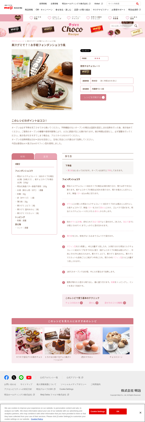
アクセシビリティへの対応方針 (18, 389)
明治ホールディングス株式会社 (76, 4)
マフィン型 (71, 246)
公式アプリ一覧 (75, 377)
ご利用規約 (96, 384)
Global (98, 4)
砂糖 (80, 222)
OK (118, 411)
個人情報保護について (46, 384)
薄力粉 (70, 170)
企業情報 (54, 4)
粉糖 (113, 282)
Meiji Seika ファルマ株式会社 (54, 395)
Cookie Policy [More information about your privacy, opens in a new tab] (37, 419)
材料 (22, 157)
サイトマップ (26, 384)
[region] (72, 413)
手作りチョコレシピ (18, 41)
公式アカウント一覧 (49, 377)
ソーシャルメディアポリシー (73, 384)
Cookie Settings (66, 389)
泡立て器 (96, 222)
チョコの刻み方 (72, 303)
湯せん (102, 208)
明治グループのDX (45, 389)
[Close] (140, 413)
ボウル (69, 204)
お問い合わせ (10, 384)
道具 (45, 157)
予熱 (109, 170)
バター (79, 193)
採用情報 (43, 4)
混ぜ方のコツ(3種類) (113, 303)
